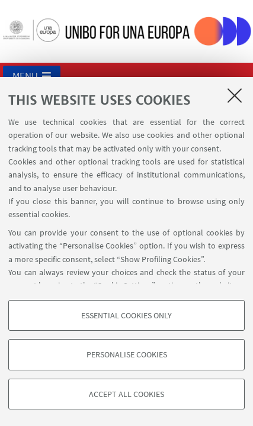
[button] (31, 76)
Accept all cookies (126, 394)
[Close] (234, 95)
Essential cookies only (126, 315)
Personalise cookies (127, 354)
